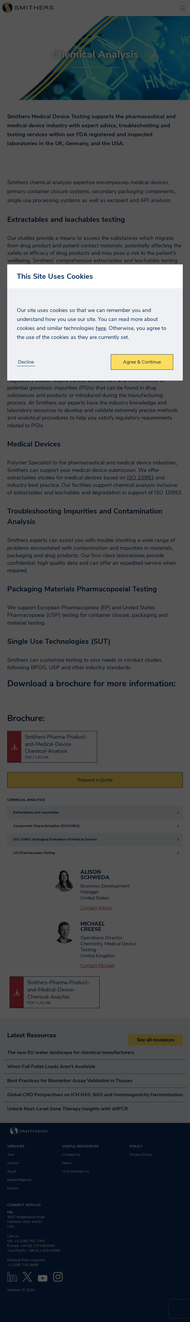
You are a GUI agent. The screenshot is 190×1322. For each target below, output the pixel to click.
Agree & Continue (142, 362)
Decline (26, 362)
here (101, 328)
